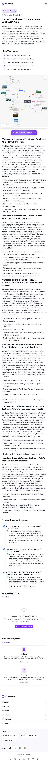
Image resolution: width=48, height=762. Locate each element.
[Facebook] (10, 759)
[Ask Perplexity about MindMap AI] (20, 748)
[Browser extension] (10, 735)
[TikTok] (37, 759)
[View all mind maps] (5, 597)
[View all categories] (7, 642)
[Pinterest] (28, 759)
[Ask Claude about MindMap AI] (25, 748)
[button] (24, 702)
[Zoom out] (3, 125)
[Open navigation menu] (45, 3)
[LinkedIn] (19, 759)
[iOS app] (23, 735)
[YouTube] (24, 759)
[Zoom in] (11, 125)
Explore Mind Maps (24, 626)
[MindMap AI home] (8, 696)
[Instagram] (33, 759)
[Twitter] (15, 759)
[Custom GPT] (8, 740)
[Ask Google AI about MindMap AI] (15, 748)
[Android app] (33, 735)
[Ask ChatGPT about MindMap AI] (10, 748)
